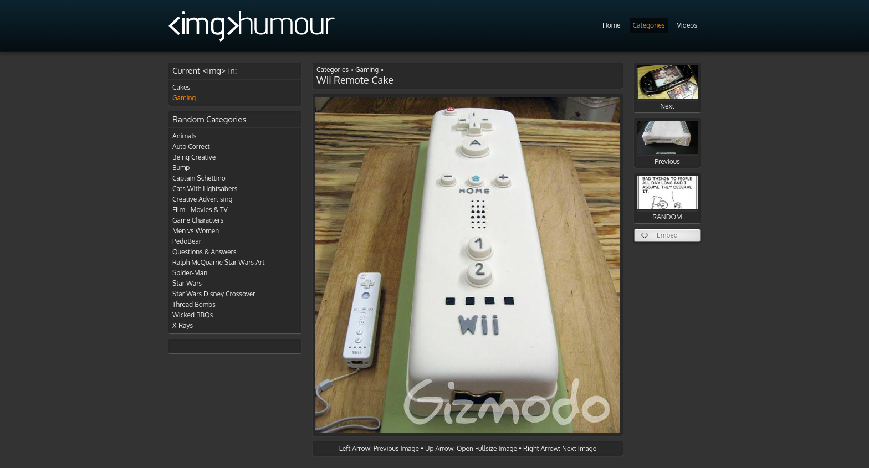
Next (667, 87)
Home (611, 25)
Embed (667, 235)
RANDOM (667, 198)
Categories (649, 25)
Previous (667, 143)
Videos (687, 25)
